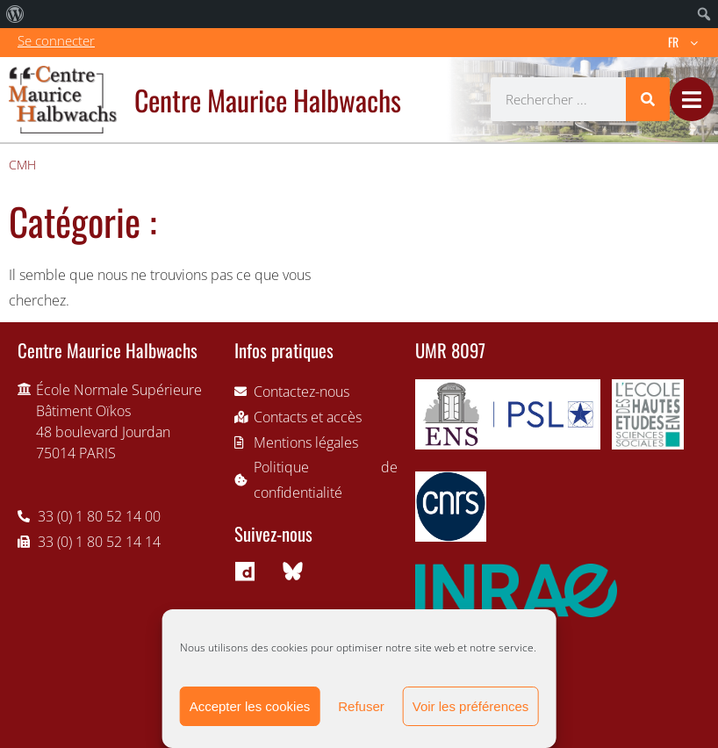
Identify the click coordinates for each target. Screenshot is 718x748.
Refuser (361, 706)
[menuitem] (15, 14)
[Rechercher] (648, 99)
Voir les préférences (471, 706)
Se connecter (56, 40)
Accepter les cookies (250, 706)
